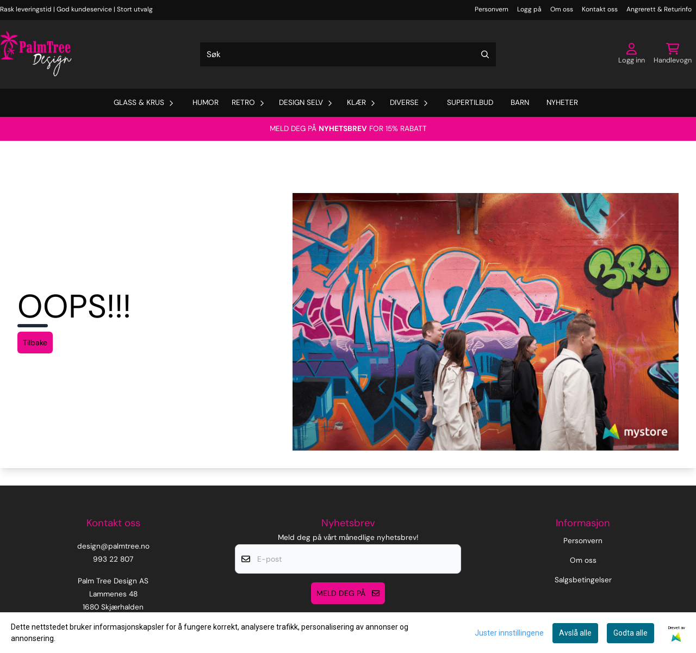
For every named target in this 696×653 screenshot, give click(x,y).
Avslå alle (575, 633)
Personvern (491, 9)
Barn (520, 102)
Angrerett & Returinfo (659, 9)
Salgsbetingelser (583, 579)
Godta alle (630, 633)
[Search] (485, 54)
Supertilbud (470, 102)
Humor (205, 102)
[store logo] (36, 54)
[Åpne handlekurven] (672, 54)
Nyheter (562, 102)
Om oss (561, 9)
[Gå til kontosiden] (631, 54)
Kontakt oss (600, 9)
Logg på (529, 9)
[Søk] (348, 54)
